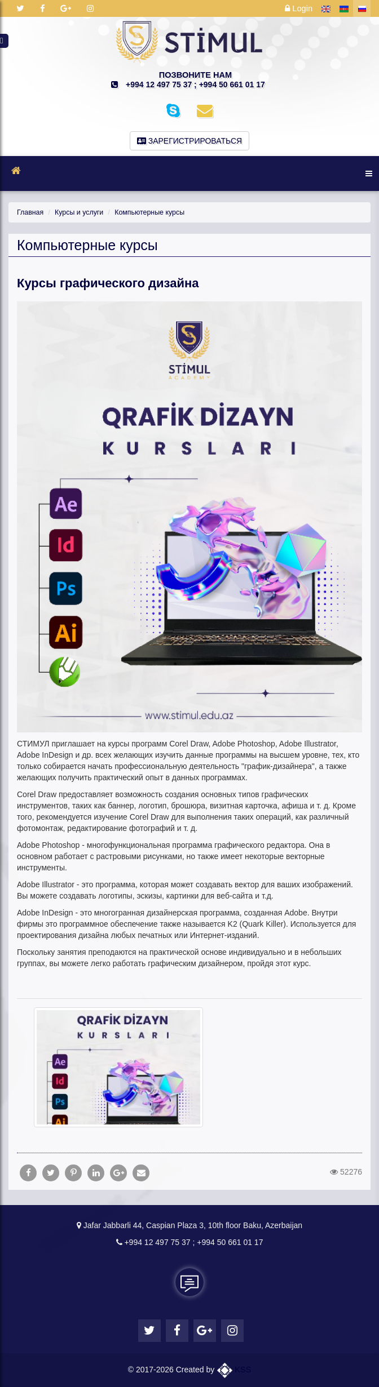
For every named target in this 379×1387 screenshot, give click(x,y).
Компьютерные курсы (145, 212)
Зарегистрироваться (189, 140)
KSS (234, 1369)
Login (299, 8)
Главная (29, 212)
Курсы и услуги (77, 212)
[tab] (189, 992)
